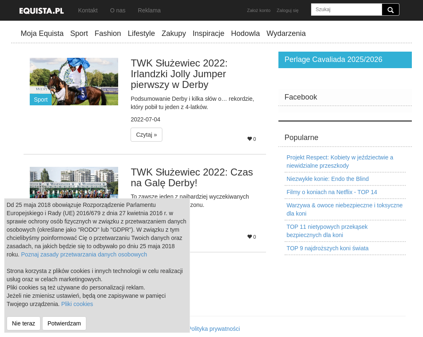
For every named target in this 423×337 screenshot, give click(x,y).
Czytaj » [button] (146, 134)
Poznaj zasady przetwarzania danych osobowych (84, 254)
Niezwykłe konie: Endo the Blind (328, 179)
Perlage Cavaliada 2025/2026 (334, 59)
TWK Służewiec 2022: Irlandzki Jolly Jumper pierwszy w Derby (179, 73)
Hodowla (245, 33)
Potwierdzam (64, 323)
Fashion (108, 33)
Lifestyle (141, 33)
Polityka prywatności (214, 328)
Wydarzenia (286, 33)
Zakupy (174, 33)
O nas (117, 10)
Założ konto (259, 10)
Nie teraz (23, 323)
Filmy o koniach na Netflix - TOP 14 (332, 192)
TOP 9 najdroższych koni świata (328, 248)
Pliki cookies (77, 304)
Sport (79, 33)
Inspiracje (208, 33)
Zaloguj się (288, 10)
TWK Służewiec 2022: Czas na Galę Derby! (192, 177)
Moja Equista (42, 33)
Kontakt (87, 10)
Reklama (149, 10)
